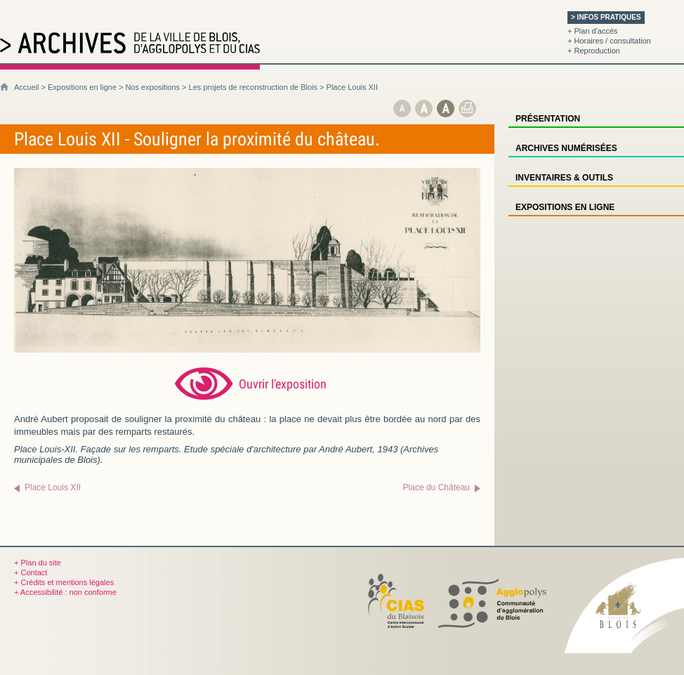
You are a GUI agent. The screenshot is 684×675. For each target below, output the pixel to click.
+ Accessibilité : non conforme (65, 592)
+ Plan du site (37, 562)
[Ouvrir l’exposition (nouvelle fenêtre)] (247, 349)
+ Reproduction (593, 50)
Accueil (26, 87)
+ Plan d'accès (592, 31)
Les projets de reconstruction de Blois (253, 87)
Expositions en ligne (82, 87)
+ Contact (30, 572)
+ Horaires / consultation (609, 41)
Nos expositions (152, 87)
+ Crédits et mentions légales (64, 582)
